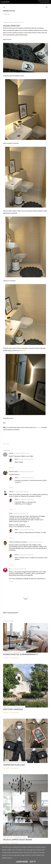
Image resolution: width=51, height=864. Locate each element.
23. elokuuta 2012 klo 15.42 (26, 459)
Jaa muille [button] (6, 443)
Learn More (22, 862)
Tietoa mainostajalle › (44, 0)
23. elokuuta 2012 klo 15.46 (26, 477)
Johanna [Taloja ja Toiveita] (18, 542)
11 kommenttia (14, 768)
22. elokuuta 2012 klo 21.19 (26, 471)
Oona (11, 513)
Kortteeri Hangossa (13, 709)
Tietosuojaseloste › (45, 2)
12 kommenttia (14, 712)
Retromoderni (13, 471)
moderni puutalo (9, 11)
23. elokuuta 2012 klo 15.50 (26, 499)
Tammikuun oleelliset (14, 765)
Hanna (11, 453)
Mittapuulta (22, 350)
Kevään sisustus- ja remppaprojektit (20, 654)
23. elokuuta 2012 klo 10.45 (34, 542)
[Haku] (47, 7)
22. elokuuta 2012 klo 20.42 (21, 453)
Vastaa (11, 467)
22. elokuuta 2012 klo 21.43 (21, 491)
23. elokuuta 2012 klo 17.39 (18, 569)
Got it (33, 862)
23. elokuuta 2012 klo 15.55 (26, 554)
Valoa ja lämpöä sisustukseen (17, 839)
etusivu (7, 14)
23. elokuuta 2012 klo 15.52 (26, 529)
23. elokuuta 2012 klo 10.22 (20, 513)
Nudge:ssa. (38, 427)
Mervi (16, 459)
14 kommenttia (14, 657)
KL (10, 569)
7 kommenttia (14, 843)
